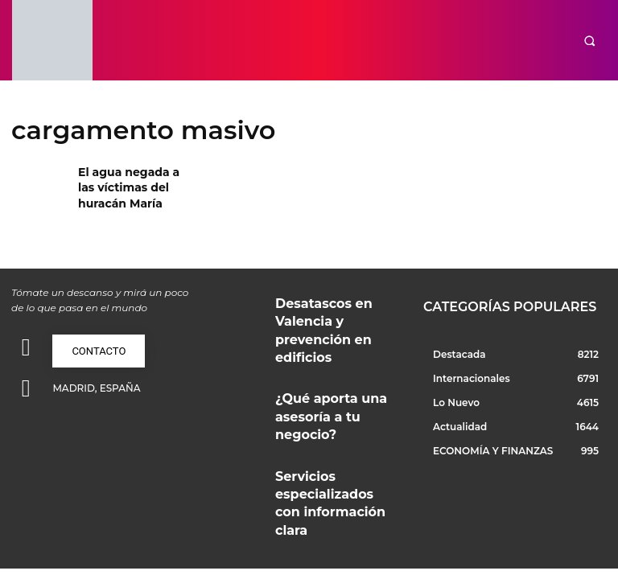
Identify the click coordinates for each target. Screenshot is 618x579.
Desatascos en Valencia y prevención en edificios (327, 306)
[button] (589, 40)
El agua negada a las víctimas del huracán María (130, 184)
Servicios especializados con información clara (333, 420)
